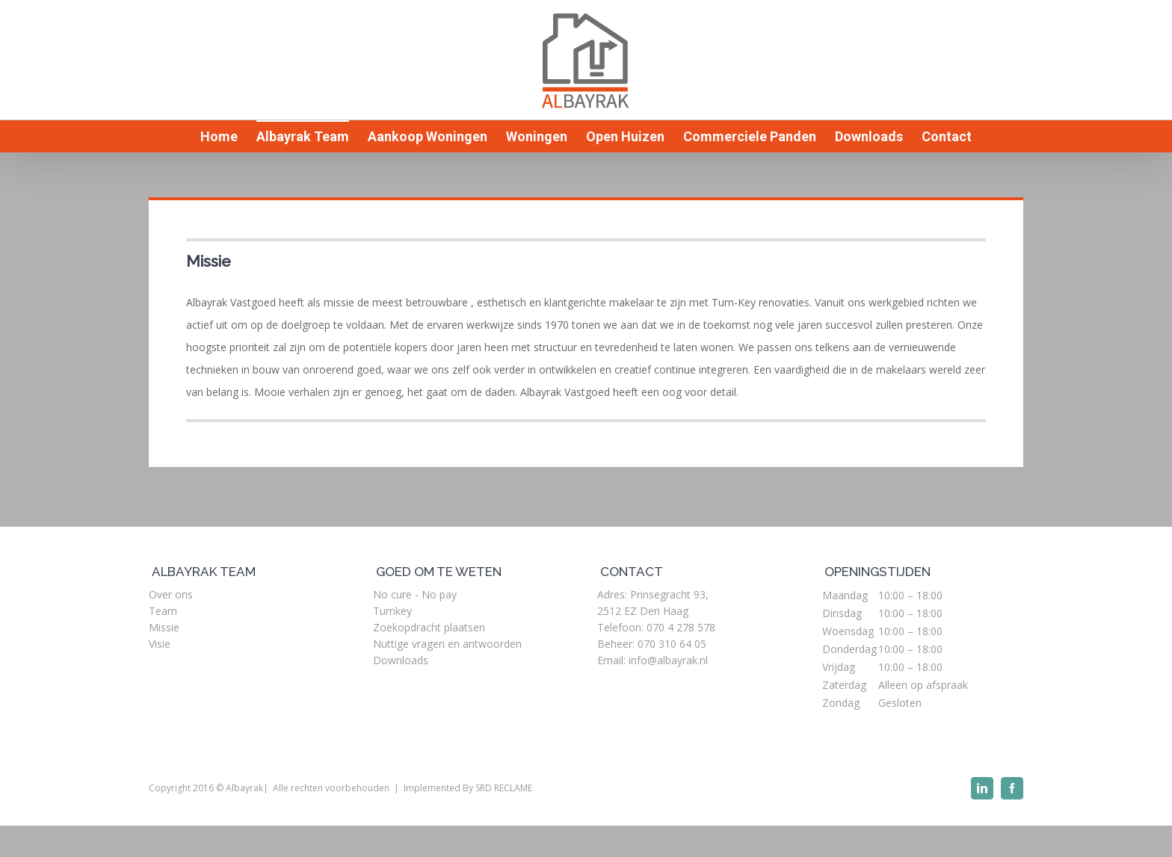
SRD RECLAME (503, 788)
